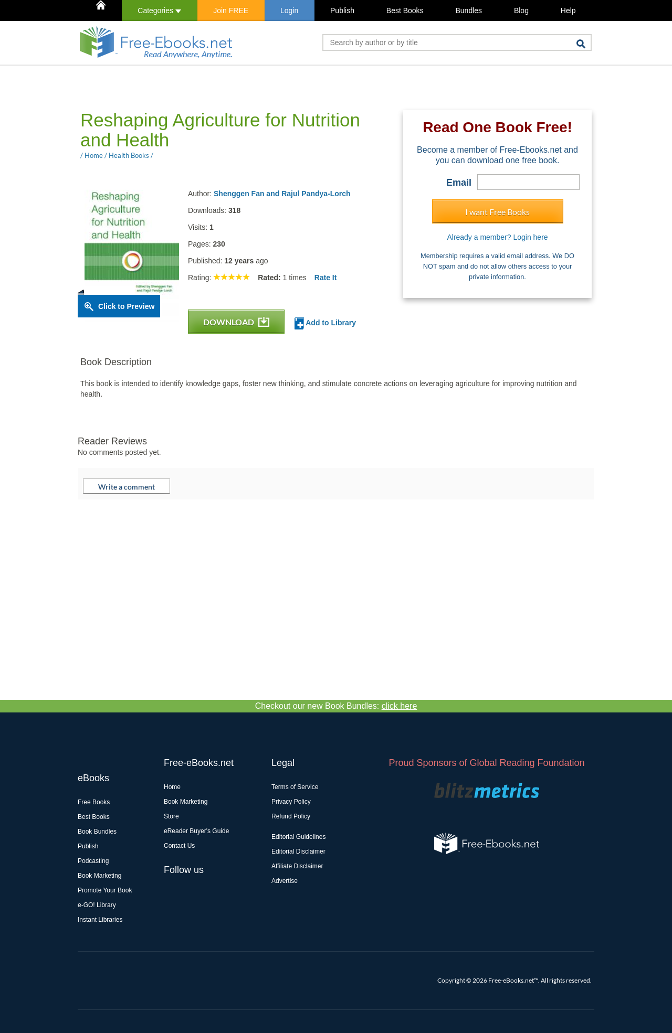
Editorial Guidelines (298, 836)
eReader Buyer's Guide (196, 831)
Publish (342, 10)
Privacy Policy (291, 801)
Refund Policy (290, 816)
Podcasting (93, 861)
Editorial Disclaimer (298, 851)
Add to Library (325, 323)
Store (171, 816)
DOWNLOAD (236, 322)
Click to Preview (126, 306)
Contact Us (179, 845)
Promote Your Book (105, 890)
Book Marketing (99, 875)
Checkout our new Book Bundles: (336, 705)
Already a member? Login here (497, 237)
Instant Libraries (100, 919)
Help (568, 10)
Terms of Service (294, 787)
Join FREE (230, 10)
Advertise (284, 881)
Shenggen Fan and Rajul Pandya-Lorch (282, 193)
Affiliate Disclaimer (297, 866)
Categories (159, 10)
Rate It (325, 277)
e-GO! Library (97, 905)
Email (458, 182)
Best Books (405, 10)
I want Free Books (497, 212)
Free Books (94, 802)
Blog (521, 10)
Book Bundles (97, 831)
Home (172, 787)
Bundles (468, 10)
